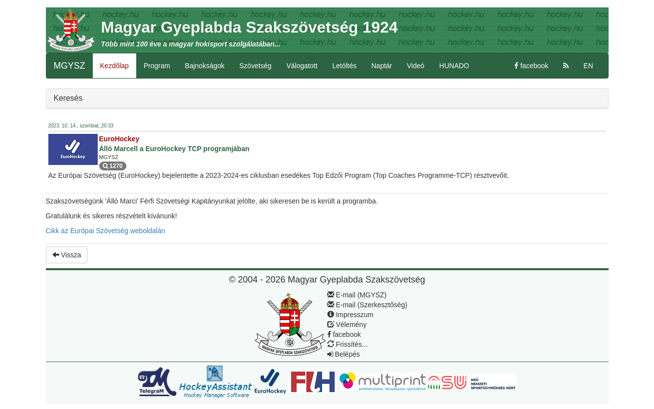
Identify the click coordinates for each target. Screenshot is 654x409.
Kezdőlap (114, 66)
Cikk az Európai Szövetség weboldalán (105, 231)
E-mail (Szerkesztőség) (367, 305)
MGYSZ (69, 66)
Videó (415, 66)
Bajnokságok (205, 66)
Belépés (343, 354)
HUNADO (454, 66)
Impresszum (350, 315)
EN (588, 66)
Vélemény (347, 324)
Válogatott (301, 66)
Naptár (381, 66)
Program (157, 66)
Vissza (66, 255)
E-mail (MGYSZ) (357, 295)
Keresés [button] (68, 98)
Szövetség (255, 66)
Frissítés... (347, 344)
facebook (531, 66)
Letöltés (344, 66)
